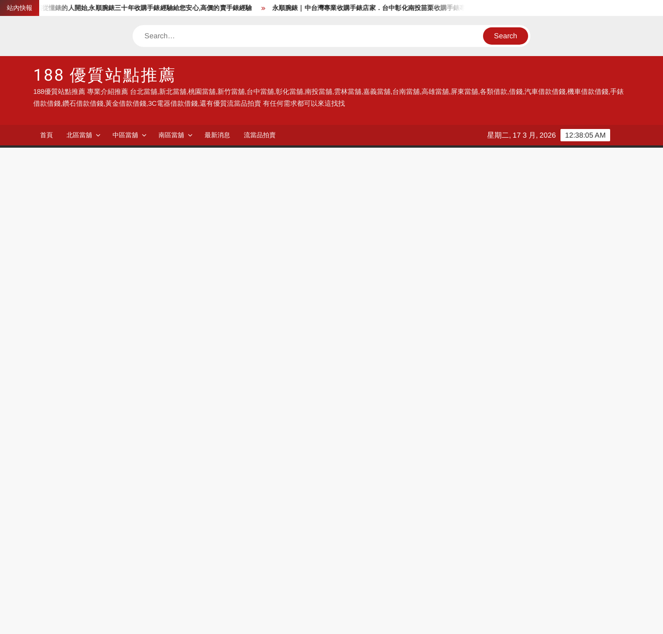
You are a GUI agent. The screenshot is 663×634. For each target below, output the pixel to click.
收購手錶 (253, 559)
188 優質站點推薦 (104, 75)
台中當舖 (161, 531)
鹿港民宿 (161, 587)
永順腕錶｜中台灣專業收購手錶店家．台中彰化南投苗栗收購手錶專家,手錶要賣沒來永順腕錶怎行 (420, 8)
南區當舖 (171, 135)
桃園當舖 (69, 531)
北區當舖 (79, 135)
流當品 (342, 545)
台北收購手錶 (76, 559)
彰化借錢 (529, 545)
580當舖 (527, 503)
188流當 (344, 517)
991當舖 (68, 517)
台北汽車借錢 (168, 559)
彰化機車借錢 (535, 559)
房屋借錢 (69, 573)
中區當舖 (125, 135)
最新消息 (217, 135)
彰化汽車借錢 (443, 559)
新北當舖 (529, 517)
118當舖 (435, 503)
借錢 (154, 503)
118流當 (252, 517)
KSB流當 (161, 517)
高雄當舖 (161, 545)
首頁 (46, 135)
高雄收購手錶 (76, 587)
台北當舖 (437, 517)
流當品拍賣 (260, 135)
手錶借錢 (161, 573)
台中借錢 (253, 531)
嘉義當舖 (69, 545)
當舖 (246, 503)
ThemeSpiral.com (413, 619)
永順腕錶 (69, 503)
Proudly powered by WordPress (268, 619)
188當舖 (344, 503)
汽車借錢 (345, 559)
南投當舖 (437, 531)
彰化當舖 (345, 531)
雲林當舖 (529, 531)
